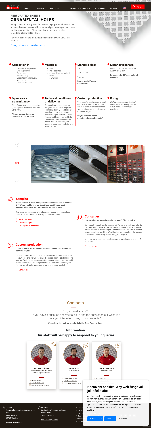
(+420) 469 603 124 (69, 378)
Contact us (92, 246)
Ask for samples (25, 219)
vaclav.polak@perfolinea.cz (71, 383)
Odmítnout (110, 418)
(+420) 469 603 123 (101, 378)
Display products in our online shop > (28, 45)
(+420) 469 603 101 (36, 380)
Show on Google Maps (14, 422)
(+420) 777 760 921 (36, 383)
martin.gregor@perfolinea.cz (39, 385)
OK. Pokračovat (95, 418)
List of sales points (26, 222)
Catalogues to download (29, 226)
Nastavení (123, 418)
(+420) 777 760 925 (69, 381)
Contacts (80, 407)
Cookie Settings (82, 421)
